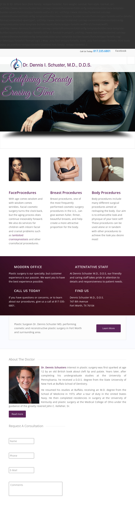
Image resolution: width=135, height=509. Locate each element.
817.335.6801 (102, 51)
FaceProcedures (22, 192)
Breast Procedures (66, 192)
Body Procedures (106, 192)
